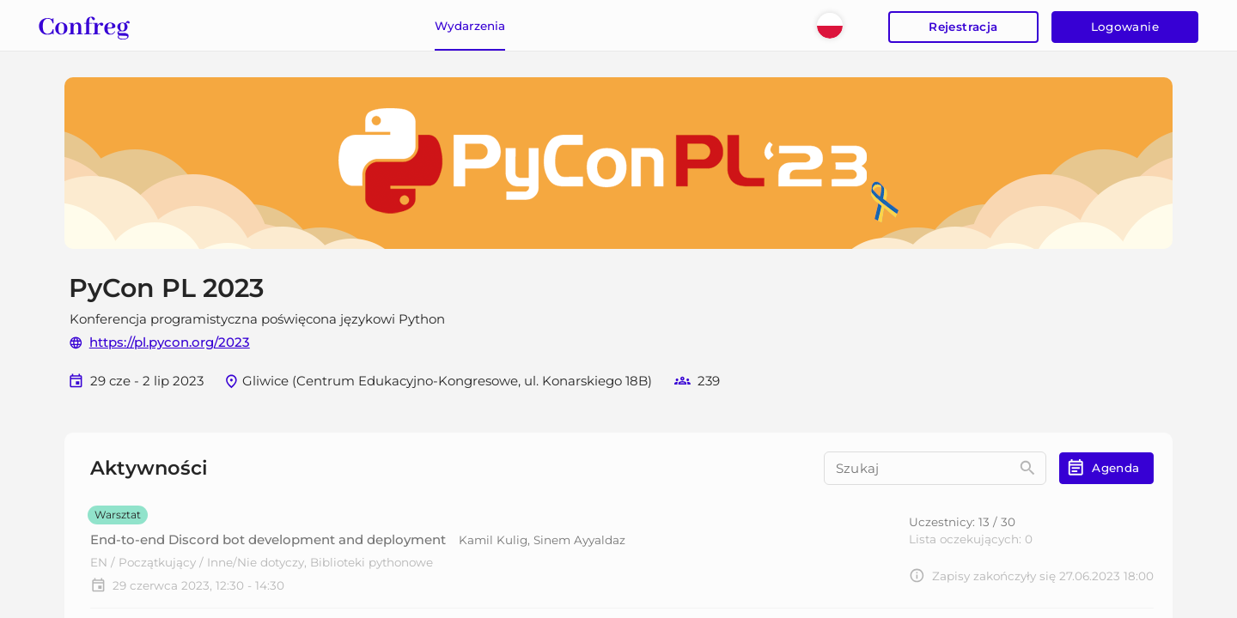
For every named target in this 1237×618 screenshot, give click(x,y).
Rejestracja (963, 27)
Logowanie (1124, 27)
